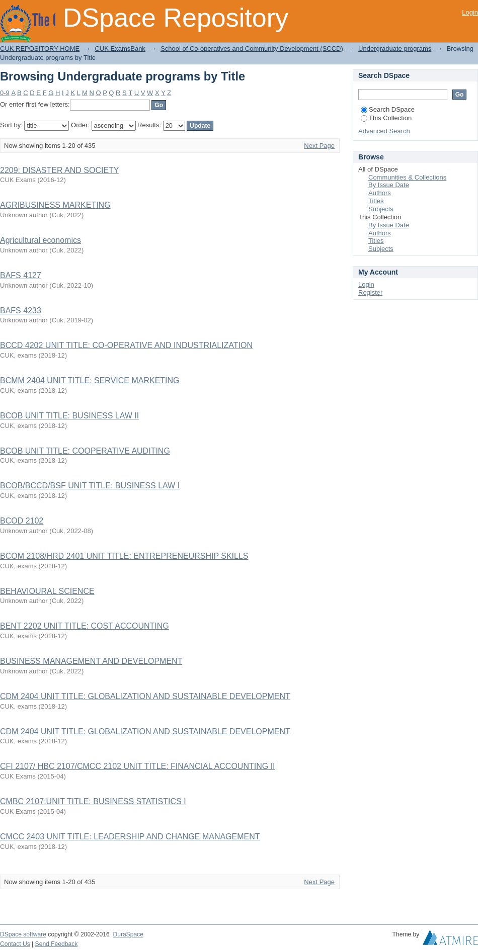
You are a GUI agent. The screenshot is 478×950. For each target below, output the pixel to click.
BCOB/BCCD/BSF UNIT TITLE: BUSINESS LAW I (90, 485)
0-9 (5, 93)
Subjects (380, 209)
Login (470, 12)
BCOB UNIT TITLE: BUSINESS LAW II (69, 415)
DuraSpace (128, 934)
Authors (379, 193)
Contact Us (15, 943)
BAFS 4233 (20, 310)
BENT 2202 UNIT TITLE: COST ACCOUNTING (84, 626)
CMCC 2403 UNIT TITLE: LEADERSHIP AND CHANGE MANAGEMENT (130, 836)
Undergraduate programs (394, 48)
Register (370, 292)
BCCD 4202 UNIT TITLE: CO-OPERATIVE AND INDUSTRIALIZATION (126, 345)
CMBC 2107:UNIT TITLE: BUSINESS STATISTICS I (93, 801)
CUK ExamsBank (120, 48)
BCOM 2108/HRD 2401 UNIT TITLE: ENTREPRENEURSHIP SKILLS (124, 556)
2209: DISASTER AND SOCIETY (59, 170)
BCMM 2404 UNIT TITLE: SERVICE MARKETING (90, 380)
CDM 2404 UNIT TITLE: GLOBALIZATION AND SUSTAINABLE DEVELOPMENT (145, 696)
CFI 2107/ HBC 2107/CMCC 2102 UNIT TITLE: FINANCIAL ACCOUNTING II (137, 766)
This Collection (386, 118)
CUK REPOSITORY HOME (39, 48)
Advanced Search (384, 131)
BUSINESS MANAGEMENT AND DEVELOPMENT (91, 661)
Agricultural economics (40, 240)
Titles (376, 201)
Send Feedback (56, 943)
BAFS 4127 (20, 275)
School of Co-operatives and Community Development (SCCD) (252, 48)
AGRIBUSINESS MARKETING (55, 205)
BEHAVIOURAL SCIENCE (47, 591)
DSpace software (23, 934)
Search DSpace (388, 109)
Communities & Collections (407, 177)
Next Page (319, 145)
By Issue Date (388, 185)
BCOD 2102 (21, 520)
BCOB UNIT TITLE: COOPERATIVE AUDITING (85, 451)
